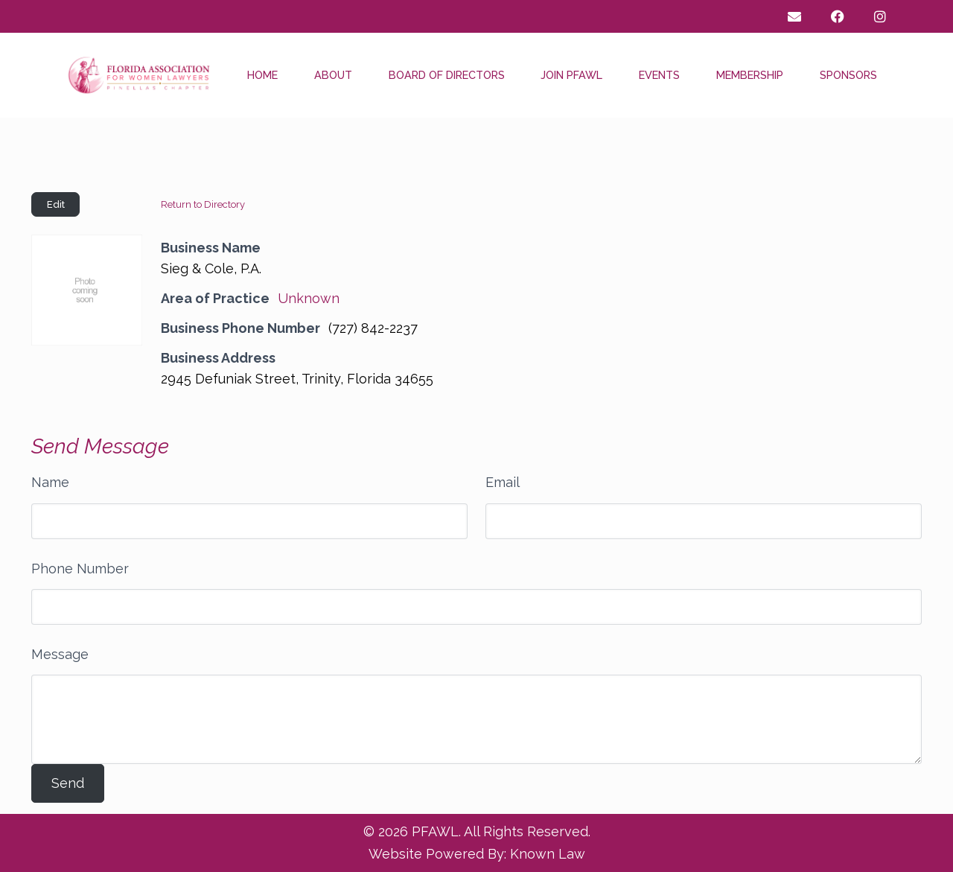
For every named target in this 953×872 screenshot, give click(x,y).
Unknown (309, 298)
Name (50, 482)
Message (60, 654)
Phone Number (80, 568)
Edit (56, 204)
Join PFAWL (571, 75)
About (333, 75)
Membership (749, 75)
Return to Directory (203, 204)
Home (262, 75)
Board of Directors (447, 75)
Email (502, 482)
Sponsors (848, 75)
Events (659, 75)
